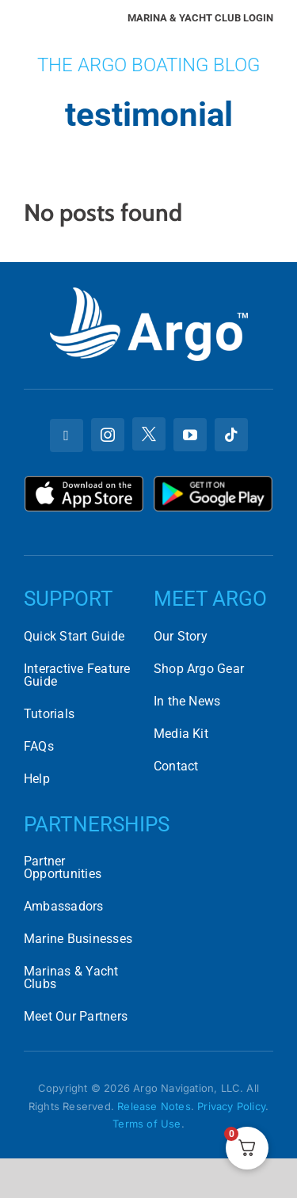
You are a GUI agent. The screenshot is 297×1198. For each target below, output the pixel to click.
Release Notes (154, 1106)
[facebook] (66, 435)
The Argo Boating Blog (148, 65)
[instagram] (107, 434)
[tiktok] (231, 434)
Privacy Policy (231, 1106)
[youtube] (190, 434)
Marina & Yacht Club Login (200, 18)
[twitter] (149, 434)
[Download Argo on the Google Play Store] (213, 481)
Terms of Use (146, 1123)
